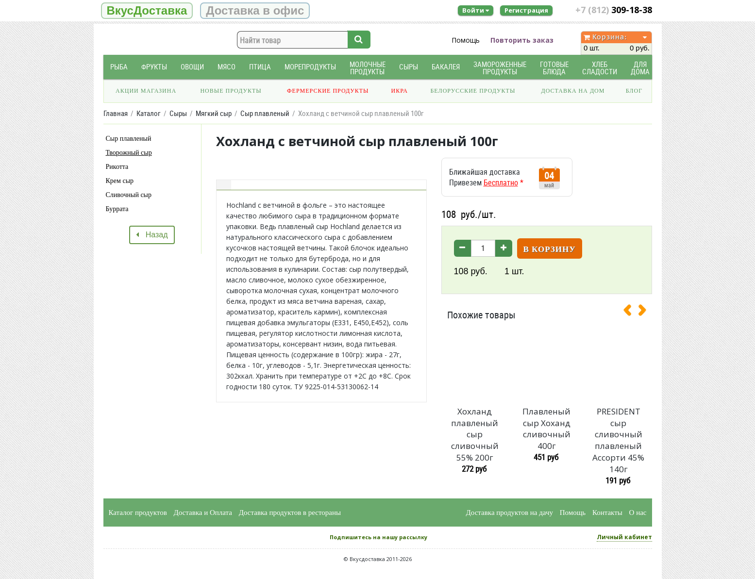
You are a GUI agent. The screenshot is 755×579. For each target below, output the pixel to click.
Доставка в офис (255, 10)
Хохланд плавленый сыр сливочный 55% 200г (475, 434)
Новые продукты (230, 90)
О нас (638, 512)
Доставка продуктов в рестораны (290, 512)
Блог (634, 90)
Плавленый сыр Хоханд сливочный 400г (546, 428)
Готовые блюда (554, 68)
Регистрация (526, 10)
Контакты (607, 512)
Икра (399, 90)
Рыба (119, 66)
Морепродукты (310, 66)
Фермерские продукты (328, 90)
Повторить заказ (522, 40)
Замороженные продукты (499, 68)
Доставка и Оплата (203, 512)
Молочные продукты (368, 68)
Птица (260, 66)
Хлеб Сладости (599, 68)
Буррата (117, 209)
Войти (475, 10)
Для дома (640, 68)
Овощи (192, 66)
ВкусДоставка (147, 10)
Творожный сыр (129, 152)
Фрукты (154, 66)
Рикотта (117, 166)
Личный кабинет (624, 537)
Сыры (408, 66)
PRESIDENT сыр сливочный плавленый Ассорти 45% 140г (618, 440)
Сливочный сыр (129, 195)
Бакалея (446, 66)
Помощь (466, 40)
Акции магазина (146, 90)
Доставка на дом (572, 90)
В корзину (549, 249)
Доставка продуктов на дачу (509, 512)
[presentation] (631, 312)
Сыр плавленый (128, 138)
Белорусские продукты (472, 90)
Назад (152, 235)
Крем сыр (120, 180)
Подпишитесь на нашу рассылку (378, 537)
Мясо (226, 66)
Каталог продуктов (138, 512)
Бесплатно (501, 182)
